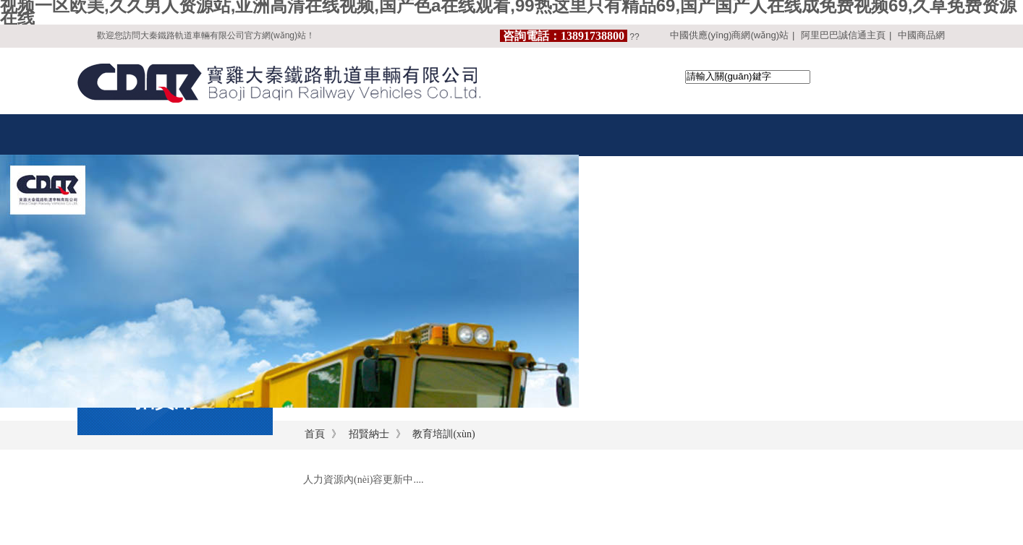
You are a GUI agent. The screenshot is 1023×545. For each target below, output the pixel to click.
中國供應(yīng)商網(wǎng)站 (729, 35)
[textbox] (747, 77)
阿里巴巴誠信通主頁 (843, 35)
